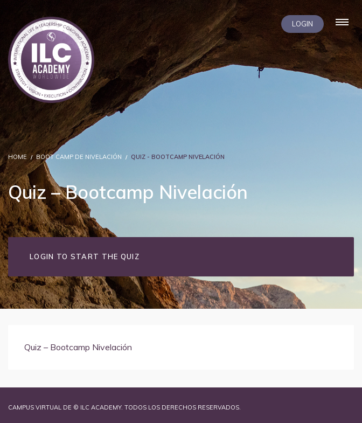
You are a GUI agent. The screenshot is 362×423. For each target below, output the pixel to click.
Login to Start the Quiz (85, 256)
